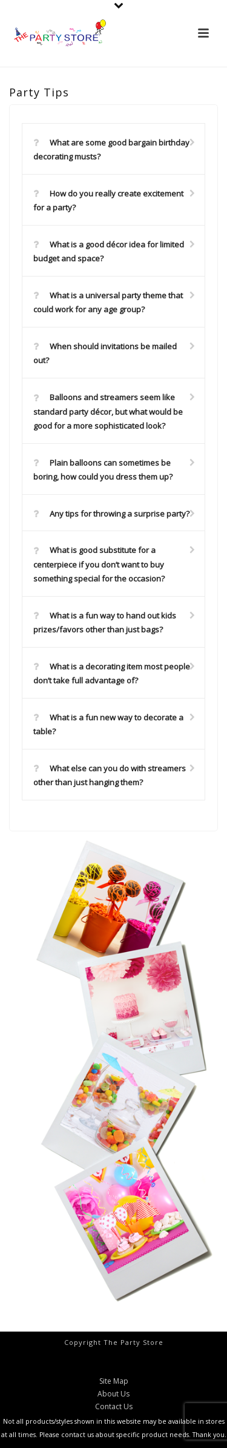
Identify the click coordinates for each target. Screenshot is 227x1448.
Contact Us (114, 1407)
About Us (113, 1394)
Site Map (113, 1381)
